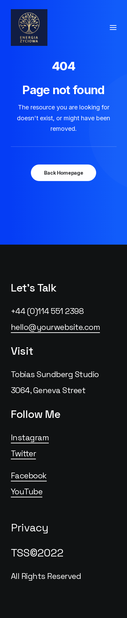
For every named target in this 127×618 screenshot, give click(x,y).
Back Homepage (63, 173)
